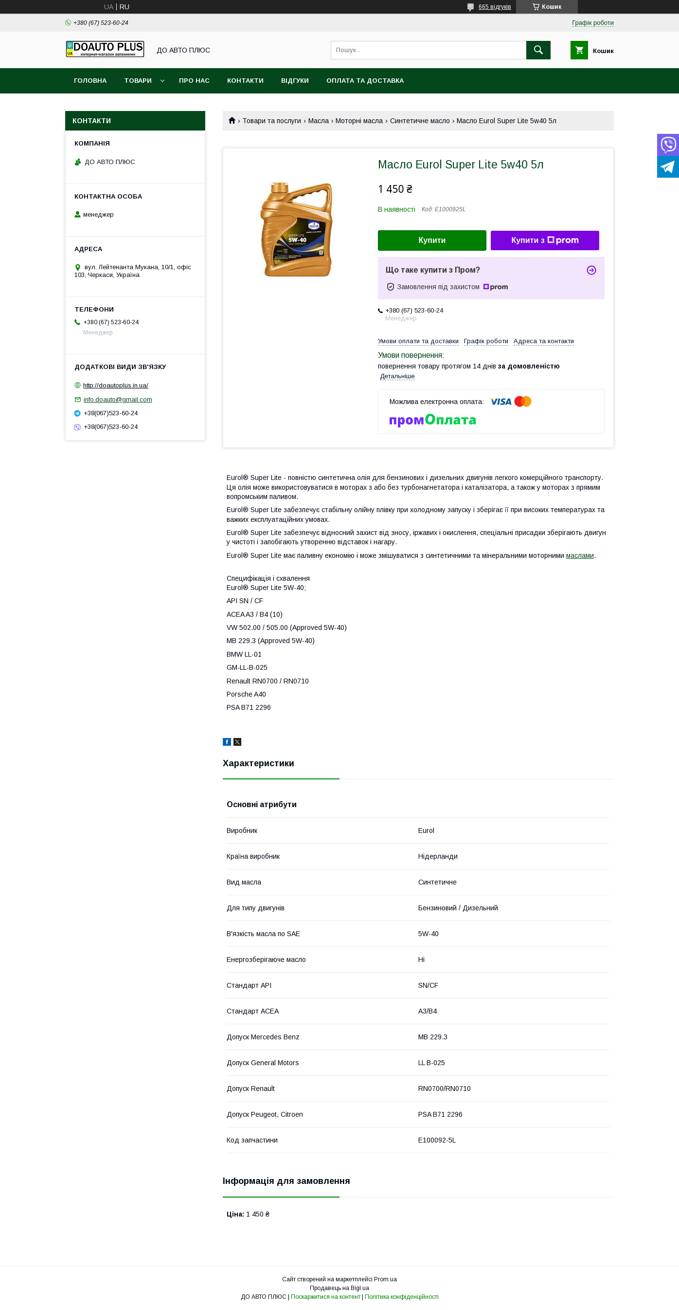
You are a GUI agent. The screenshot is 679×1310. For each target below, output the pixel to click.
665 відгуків (495, 6)
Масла (318, 121)
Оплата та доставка (365, 80)
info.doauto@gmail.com (118, 399)
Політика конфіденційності (402, 1296)
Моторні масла (359, 121)
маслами (580, 555)
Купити (432, 240)
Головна (90, 80)
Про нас (194, 80)
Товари (138, 80)
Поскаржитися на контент (325, 1296)
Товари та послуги (271, 121)
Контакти (245, 80)
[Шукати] (538, 50)
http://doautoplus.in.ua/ (115, 385)
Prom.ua (385, 1279)
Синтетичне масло (420, 121)
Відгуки (295, 80)
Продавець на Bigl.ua (339, 1288)
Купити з (544, 240)
